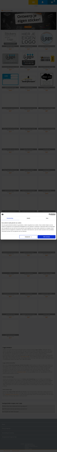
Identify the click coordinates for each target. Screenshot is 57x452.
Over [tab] (47, 218)
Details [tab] (28, 218)
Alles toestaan (46, 236)
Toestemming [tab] (10, 218)
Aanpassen (28, 236)
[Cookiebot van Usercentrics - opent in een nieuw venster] (49, 214)
